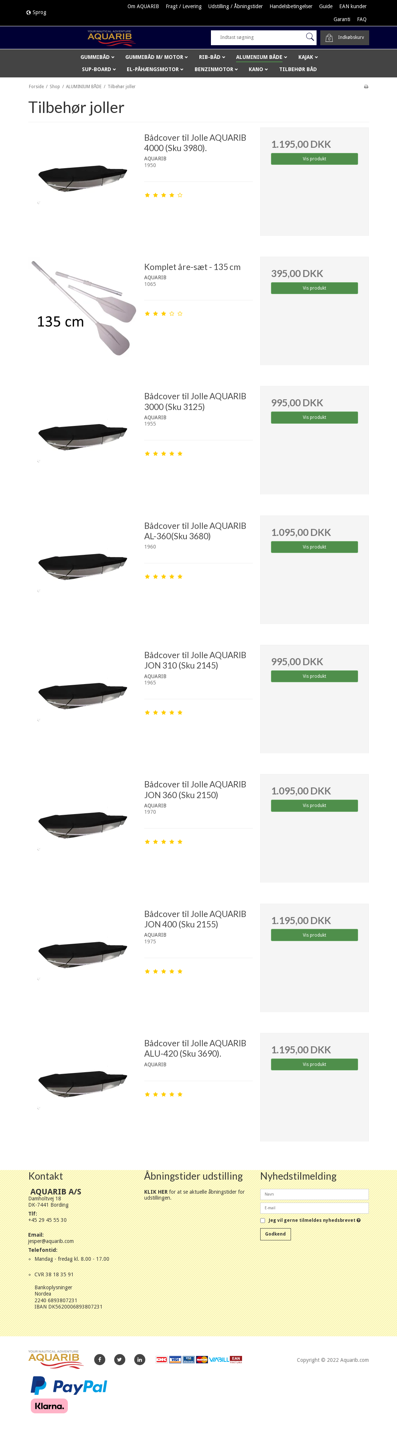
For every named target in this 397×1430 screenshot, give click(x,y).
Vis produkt (314, 158)
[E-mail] (314, 1207)
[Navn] (314, 1194)
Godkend (275, 1234)
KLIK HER (156, 1192)
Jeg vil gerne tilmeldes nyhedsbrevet (315, 1220)
